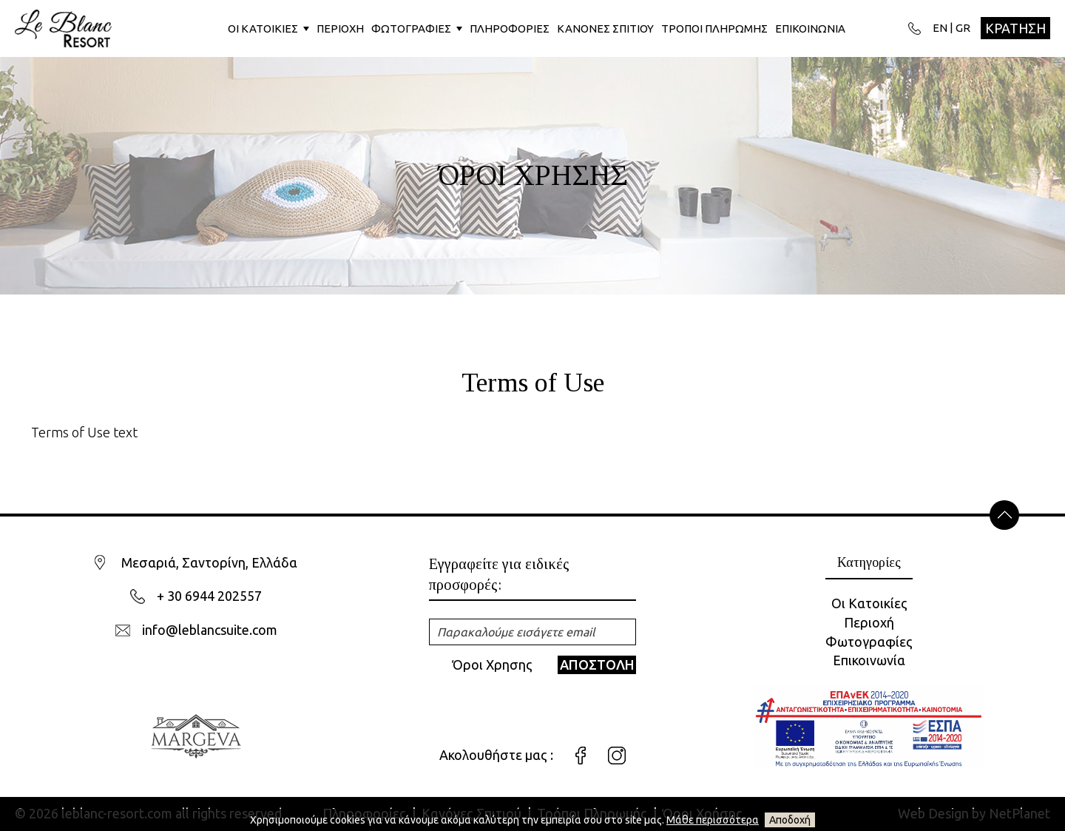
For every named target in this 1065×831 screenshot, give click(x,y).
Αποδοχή (790, 820)
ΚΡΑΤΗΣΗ (1015, 28)
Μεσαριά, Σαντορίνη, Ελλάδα (209, 562)
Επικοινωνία (869, 660)
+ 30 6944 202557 (209, 595)
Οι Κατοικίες (869, 603)
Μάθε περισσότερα (712, 820)
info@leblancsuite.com (209, 629)
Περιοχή (869, 622)
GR (963, 27)
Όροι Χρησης (492, 664)
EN (940, 27)
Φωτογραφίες (869, 641)
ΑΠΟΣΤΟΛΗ (597, 664)
